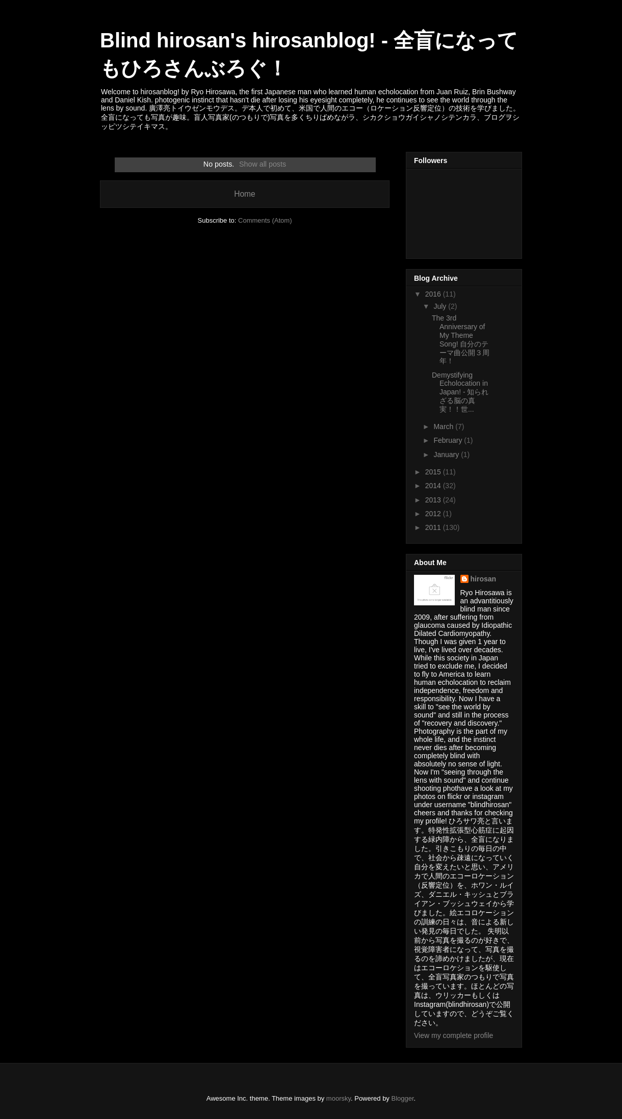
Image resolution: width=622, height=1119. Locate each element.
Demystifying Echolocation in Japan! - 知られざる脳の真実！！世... (460, 392)
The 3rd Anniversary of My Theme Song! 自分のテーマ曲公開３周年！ (460, 339)
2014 (434, 486)
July (440, 306)
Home (244, 194)
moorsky (338, 1098)
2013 (434, 500)
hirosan (484, 579)
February (448, 440)
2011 (434, 527)
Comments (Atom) (265, 220)
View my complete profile (453, 1035)
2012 (434, 514)
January (447, 454)
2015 (434, 472)
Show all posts (262, 164)
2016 (434, 294)
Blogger (403, 1098)
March (444, 426)
